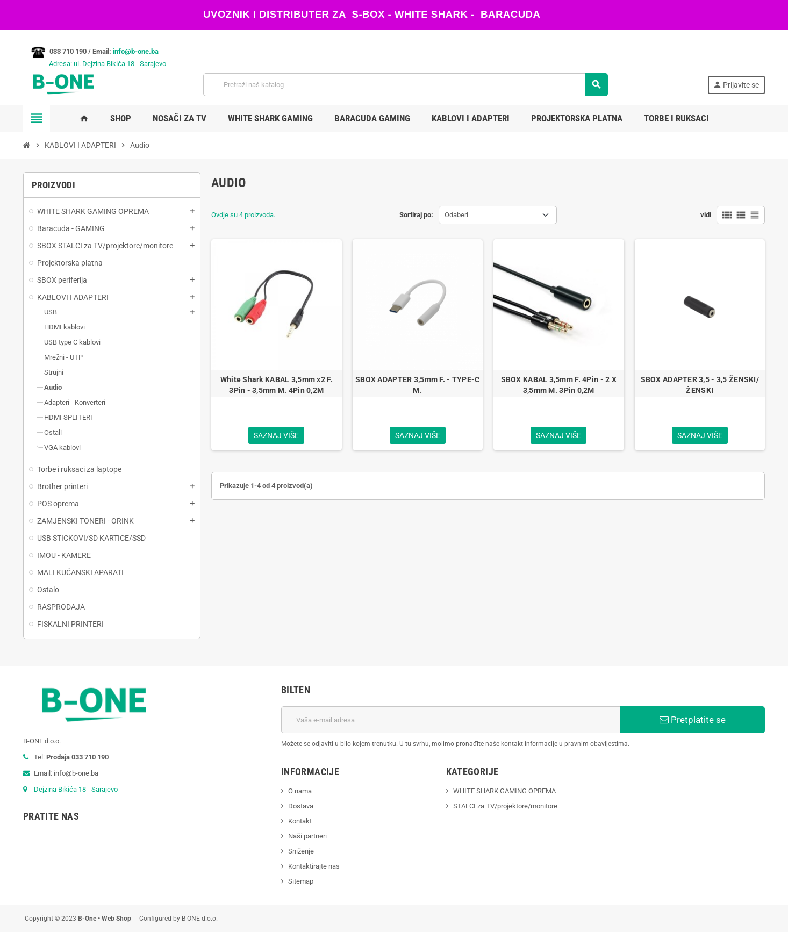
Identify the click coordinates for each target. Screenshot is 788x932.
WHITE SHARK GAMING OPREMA (504, 791)
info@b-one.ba (136, 51)
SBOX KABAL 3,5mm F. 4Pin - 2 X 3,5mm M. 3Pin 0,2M (559, 385)
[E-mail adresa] (450, 719)
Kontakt (300, 821)
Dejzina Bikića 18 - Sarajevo (76, 789)
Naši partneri (307, 836)
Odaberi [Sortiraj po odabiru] (456, 215)
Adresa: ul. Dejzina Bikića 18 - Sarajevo (94, 64)
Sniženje (301, 851)
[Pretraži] (405, 84)
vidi (705, 215)
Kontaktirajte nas (314, 866)
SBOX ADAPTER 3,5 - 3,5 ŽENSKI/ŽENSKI (700, 385)
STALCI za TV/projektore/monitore (505, 806)
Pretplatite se (693, 719)
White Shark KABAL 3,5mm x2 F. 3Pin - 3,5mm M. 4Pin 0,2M (276, 385)
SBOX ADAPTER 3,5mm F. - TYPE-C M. (417, 385)
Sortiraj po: (416, 215)
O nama (300, 791)
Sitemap (300, 881)
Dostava (300, 806)
